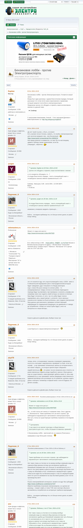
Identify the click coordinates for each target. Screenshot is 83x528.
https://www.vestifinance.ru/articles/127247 (42, 484)
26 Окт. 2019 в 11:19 (33, 163)
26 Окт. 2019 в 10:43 (33, 91)
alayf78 (11, 278)
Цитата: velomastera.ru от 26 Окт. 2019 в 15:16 (46, 401)
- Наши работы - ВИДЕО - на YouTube (56, 243)
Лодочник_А (13, 194)
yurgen (11, 164)
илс (9, 128)
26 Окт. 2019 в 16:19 (33, 324)
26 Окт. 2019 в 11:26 (33, 194)
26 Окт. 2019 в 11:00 (33, 128)
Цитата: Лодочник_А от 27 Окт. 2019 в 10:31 (45, 508)
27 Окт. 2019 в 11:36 (33, 504)
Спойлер (34, 110)
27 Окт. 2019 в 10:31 (33, 446)
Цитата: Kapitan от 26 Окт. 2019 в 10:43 (44, 168)
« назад (65, 78)
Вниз (8, 85)
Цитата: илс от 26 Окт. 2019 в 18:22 (43, 453)
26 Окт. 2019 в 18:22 (33, 396)
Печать (73, 85)
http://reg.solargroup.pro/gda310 (51, 119)
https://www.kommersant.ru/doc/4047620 (41, 233)
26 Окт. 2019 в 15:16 (33, 227)
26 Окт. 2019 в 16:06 (33, 278)
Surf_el (45, 29)
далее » (72, 78)
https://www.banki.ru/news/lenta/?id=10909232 (43, 138)
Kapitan (11, 91)
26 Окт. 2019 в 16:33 (33, 357)
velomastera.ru (14, 228)
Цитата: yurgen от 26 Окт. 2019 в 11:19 (44, 199)
